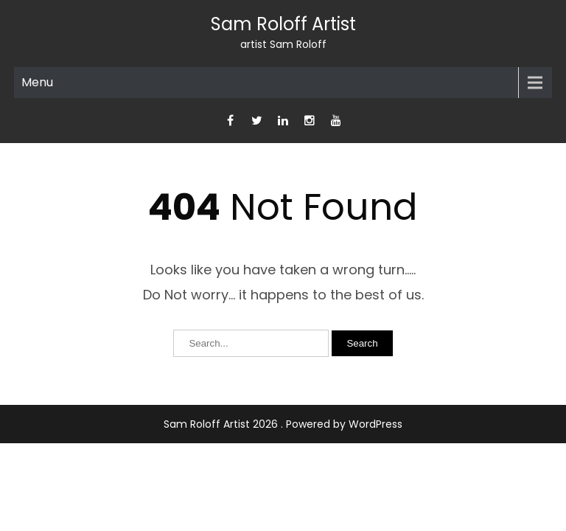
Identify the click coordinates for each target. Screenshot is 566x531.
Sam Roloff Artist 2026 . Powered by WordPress (283, 424)
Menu (37, 82)
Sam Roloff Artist (283, 24)
